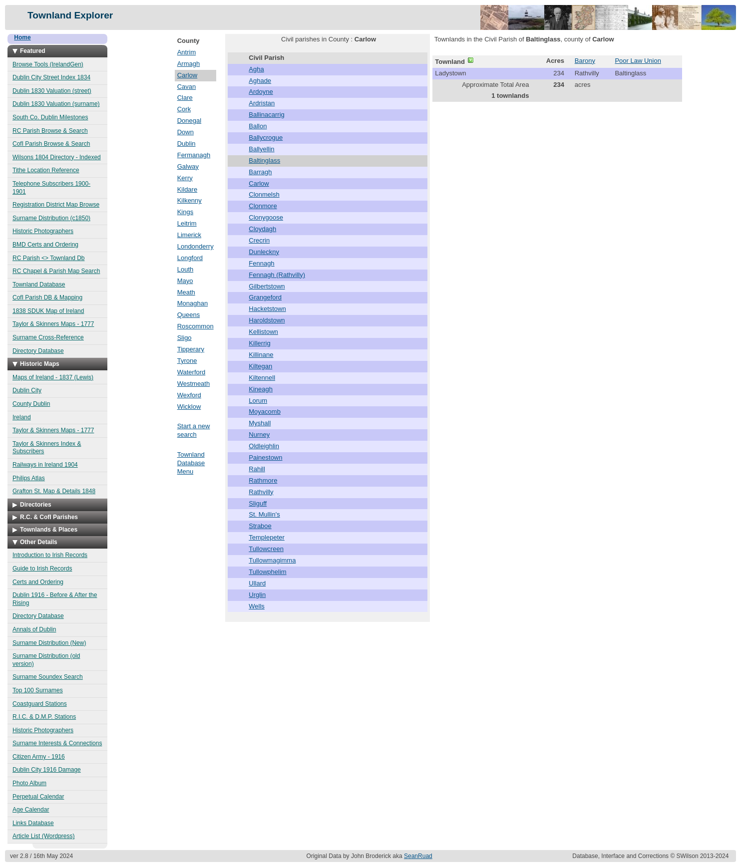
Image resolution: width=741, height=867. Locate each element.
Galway (188, 166)
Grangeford (265, 297)
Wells (257, 606)
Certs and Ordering (37, 581)
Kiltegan (260, 366)
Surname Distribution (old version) (46, 659)
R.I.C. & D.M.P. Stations (44, 716)
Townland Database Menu (191, 463)
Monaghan (192, 303)
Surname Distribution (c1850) (51, 218)
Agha (256, 69)
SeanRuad (418, 856)
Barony (585, 60)
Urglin (257, 594)
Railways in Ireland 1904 (45, 464)
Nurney (259, 434)
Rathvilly (261, 492)
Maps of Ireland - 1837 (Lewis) (52, 377)
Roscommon (195, 326)
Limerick (189, 235)
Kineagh (261, 389)
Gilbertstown (267, 286)
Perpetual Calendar (38, 796)
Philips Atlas (28, 478)
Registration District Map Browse (55, 204)
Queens (188, 314)
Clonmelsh (264, 194)
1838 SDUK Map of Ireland (48, 310)
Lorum (258, 400)
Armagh (188, 63)
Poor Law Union (638, 60)
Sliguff (258, 503)
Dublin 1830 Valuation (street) (51, 90)
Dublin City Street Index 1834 (51, 77)
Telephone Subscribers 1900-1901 (51, 187)
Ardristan (262, 103)
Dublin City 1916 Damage (46, 769)
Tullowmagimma (272, 560)
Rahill (257, 469)
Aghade (260, 80)
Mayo (185, 281)
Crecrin (259, 240)
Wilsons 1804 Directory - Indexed (56, 157)
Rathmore (263, 480)
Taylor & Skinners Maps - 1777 (53, 323)
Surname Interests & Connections (57, 743)
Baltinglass (264, 160)
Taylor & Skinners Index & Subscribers (46, 447)
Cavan (186, 86)
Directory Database (38, 350)
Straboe (260, 526)
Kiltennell (262, 377)
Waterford (191, 372)
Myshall (260, 423)
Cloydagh (262, 229)
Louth (185, 269)
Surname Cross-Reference (48, 337)
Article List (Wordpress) (43, 836)
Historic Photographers (42, 231)
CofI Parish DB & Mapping (47, 297)
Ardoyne (261, 91)
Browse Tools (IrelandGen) (47, 64)
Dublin (186, 143)
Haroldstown (267, 320)
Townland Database (38, 284)
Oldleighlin (264, 446)
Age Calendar (30, 809)
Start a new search (193, 430)
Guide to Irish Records (42, 568)
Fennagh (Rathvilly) (277, 275)
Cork (184, 109)
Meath (186, 292)
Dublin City (26, 390)
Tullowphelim (267, 572)
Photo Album (29, 783)
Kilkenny (189, 200)
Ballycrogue (266, 137)
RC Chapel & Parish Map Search (56, 271)
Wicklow (189, 406)
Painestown (265, 457)
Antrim (186, 52)
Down (185, 132)
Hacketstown (267, 308)
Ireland (21, 417)
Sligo (184, 337)
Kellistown (263, 331)
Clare (185, 97)
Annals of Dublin (34, 629)
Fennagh (261, 263)
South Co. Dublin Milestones (50, 117)
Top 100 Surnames (37, 690)
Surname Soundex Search (47, 676)
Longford (190, 258)
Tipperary (190, 349)
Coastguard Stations (39, 703)
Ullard (257, 583)
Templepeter (267, 537)
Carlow (187, 75)
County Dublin (31, 403)
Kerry (185, 178)
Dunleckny (264, 252)
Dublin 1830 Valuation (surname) (56, 103)
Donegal (189, 120)
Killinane (261, 354)
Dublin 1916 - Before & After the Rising (54, 598)
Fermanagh (193, 155)
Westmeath (193, 383)
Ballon (258, 126)
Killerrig (259, 343)
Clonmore (263, 206)
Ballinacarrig (267, 114)
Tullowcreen (266, 549)
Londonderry (195, 246)
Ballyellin (261, 149)
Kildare (187, 189)
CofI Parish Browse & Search (51, 143)
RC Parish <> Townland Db (48, 258)
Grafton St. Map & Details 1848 (53, 491)
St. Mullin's (264, 514)
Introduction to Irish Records (49, 555)
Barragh (260, 172)
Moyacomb (265, 411)
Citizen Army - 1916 (38, 756)
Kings (185, 212)
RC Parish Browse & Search (50, 130)
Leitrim (187, 223)
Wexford (189, 395)
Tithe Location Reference (45, 170)
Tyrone (187, 360)
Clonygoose (266, 217)
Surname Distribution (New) (49, 642)
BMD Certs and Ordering (45, 244)
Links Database (33, 823)
